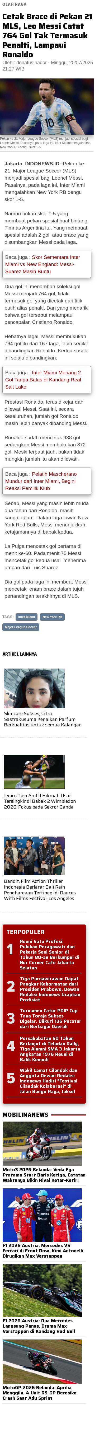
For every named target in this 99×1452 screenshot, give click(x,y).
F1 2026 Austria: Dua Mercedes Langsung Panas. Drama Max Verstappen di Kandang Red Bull (39, 1326)
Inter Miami (26, 617)
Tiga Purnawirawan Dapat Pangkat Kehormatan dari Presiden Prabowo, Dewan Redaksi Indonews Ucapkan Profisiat (50, 989)
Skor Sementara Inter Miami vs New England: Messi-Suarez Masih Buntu (42, 264)
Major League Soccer (21, 627)
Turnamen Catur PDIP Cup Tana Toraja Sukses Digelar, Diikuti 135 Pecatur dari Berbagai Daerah (50, 1018)
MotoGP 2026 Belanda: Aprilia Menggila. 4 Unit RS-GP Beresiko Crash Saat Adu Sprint (40, 1393)
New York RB (52, 617)
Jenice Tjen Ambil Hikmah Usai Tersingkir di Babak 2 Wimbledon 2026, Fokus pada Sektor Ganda (40, 801)
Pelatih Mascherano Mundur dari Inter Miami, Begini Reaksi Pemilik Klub (41, 481)
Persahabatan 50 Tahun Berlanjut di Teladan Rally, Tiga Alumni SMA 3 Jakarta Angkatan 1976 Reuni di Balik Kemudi (50, 1049)
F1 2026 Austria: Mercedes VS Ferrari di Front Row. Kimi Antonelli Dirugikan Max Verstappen (43, 1251)
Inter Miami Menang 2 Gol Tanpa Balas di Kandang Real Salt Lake (43, 380)
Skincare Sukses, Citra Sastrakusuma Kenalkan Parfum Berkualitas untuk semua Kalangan (43, 719)
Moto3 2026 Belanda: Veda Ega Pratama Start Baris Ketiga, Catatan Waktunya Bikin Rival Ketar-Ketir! (44, 1175)
